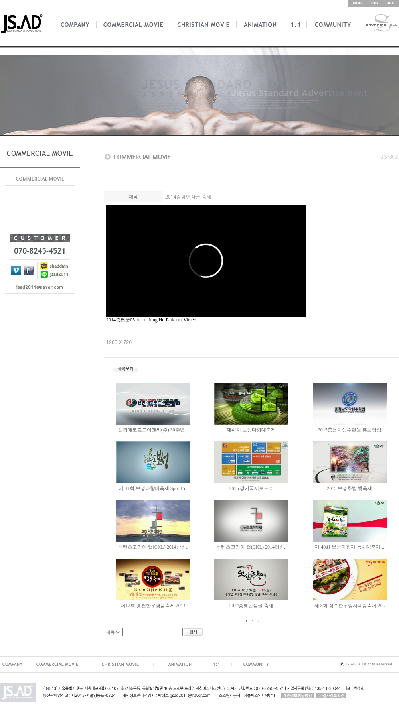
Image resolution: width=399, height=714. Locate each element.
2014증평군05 (120, 320)
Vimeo (190, 320)
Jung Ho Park (161, 320)
